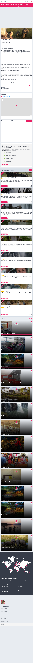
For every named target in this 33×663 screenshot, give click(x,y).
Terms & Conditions (23, 624)
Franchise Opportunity (4, 621)
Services (21, 4)
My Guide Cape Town (21, 590)
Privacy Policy (19, 624)
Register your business (4, 608)
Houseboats (7, 4)
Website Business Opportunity (22, 583)
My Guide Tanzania (20, 586)
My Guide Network (15, 580)
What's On (2, 4)
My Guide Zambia (5, 586)
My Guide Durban (5, 590)
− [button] (2, 100)
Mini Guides (26, 4)
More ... (30, 4)
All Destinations (3, 618)
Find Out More (5, 164)
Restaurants (17, 4)
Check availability (4, 186)
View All (30, 170)
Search (19, 6)
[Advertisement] (16, 19)
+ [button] (2, 98)
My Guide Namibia (5, 591)
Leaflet (30, 115)
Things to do (12, 4)
